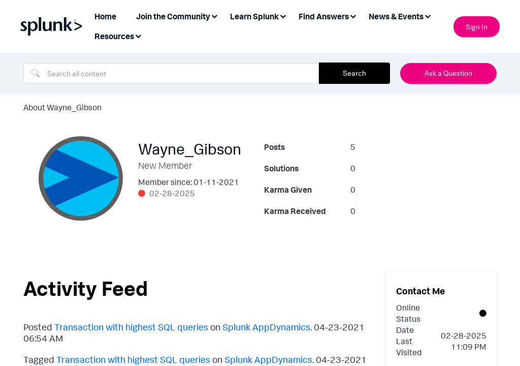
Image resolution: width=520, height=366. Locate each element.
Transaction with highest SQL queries (131, 326)
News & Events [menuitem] (396, 16)
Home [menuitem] (105, 16)
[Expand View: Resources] (138, 35)
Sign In (477, 26)
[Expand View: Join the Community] (214, 15)
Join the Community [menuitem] (173, 16)
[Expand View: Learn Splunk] (283, 15)
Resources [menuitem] (114, 36)
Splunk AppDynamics (266, 326)
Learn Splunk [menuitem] (254, 16)
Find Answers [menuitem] (324, 16)
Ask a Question (448, 73)
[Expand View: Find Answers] (353, 15)
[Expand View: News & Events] (427, 15)
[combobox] (171, 73)
